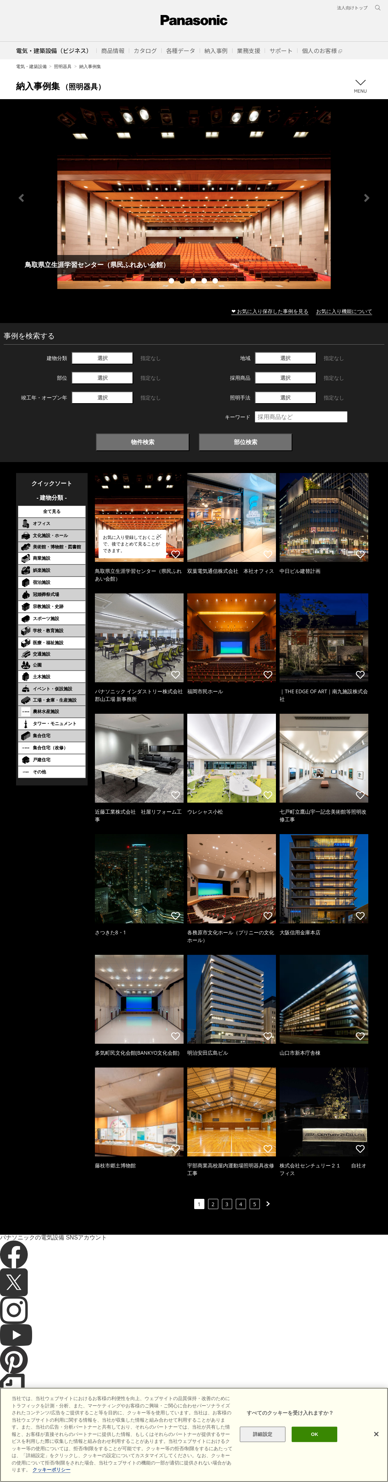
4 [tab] (205, 281)
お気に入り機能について (344, 311)
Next (367, 198)
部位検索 (245, 442)
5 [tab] (216, 281)
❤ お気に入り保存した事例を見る (270, 311)
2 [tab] (183, 281)
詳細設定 (262, 1434)
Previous (21, 198)
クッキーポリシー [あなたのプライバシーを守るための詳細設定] (51, 1469)
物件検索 (142, 442)
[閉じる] (376, 1434)
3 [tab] (194, 281)
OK (314, 1434)
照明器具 (63, 66)
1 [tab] (172, 281)
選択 (102, 357)
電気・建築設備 (31, 66)
